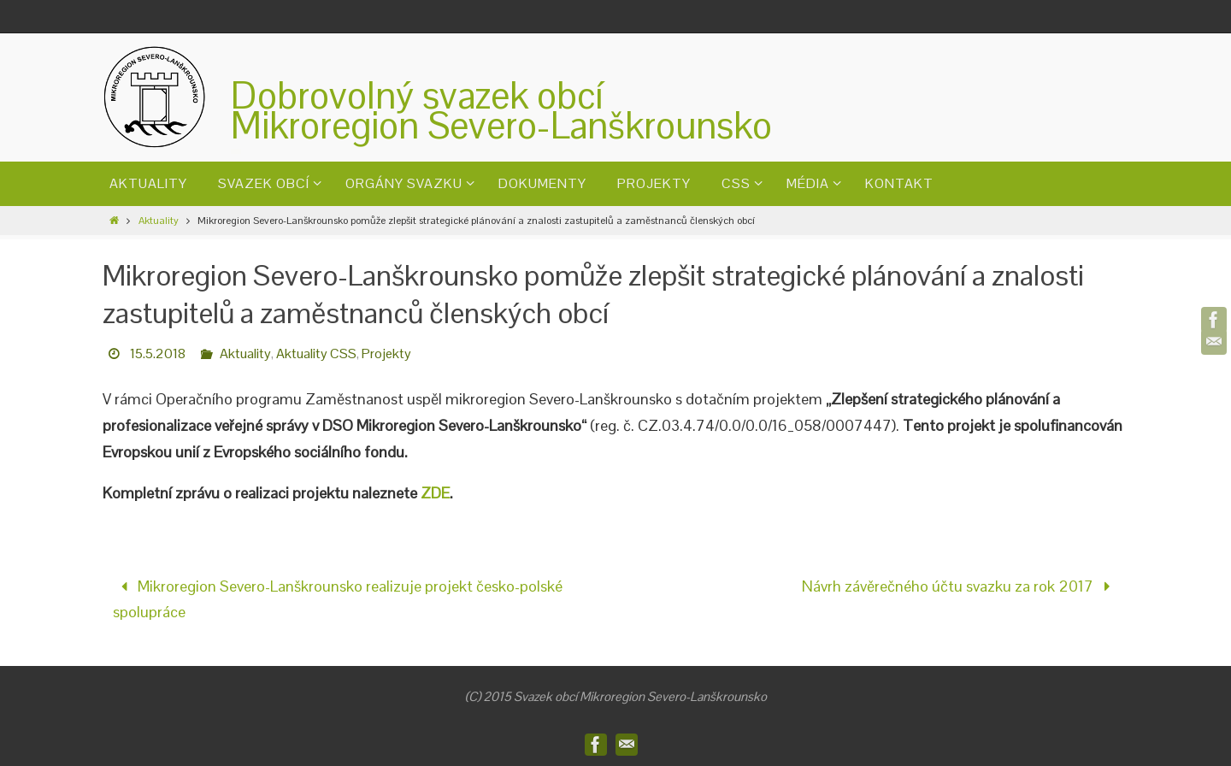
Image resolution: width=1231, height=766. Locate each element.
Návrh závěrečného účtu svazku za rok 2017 (960, 586)
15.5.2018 (158, 353)
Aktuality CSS (316, 353)
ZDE (435, 493)
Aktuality (158, 220)
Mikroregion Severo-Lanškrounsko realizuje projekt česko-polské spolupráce (337, 599)
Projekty (386, 353)
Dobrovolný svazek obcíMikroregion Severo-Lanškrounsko (501, 110)
